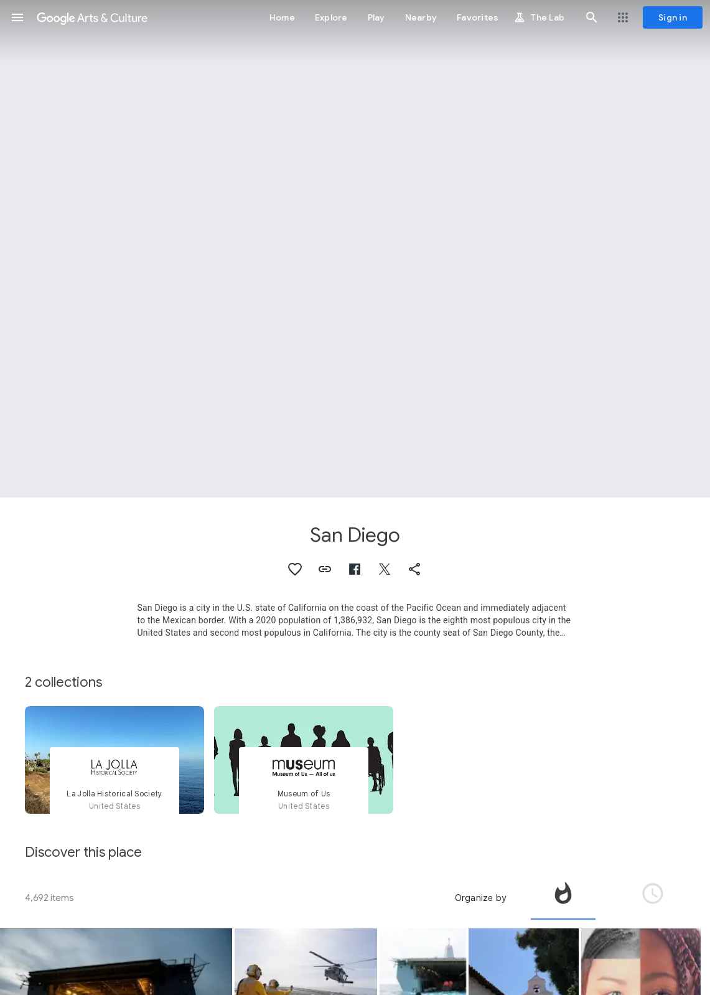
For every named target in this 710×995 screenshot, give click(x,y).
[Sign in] (673, 17)
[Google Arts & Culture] (92, 17)
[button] (17, 17)
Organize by (480, 897)
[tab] (563, 898)
